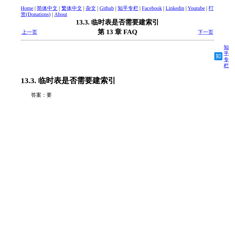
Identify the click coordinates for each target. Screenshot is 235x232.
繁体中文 (71, 8)
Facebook (152, 8)
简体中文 (47, 8)
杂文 (91, 8)
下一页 (205, 32)
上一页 (29, 32)
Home (27, 8)
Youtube (196, 8)
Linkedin (175, 8)
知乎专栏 (128, 8)
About (60, 14)
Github (107, 8)
